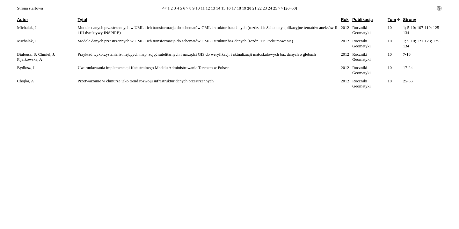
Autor (22, 19)
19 (244, 8)
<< (164, 8)
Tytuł (82, 19)
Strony (409, 19)
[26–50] (290, 8)
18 (239, 8)
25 (275, 8)
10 (198, 8)
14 (218, 8)
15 (223, 8)
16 (229, 8)
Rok (345, 19)
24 (270, 8)
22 (260, 8)
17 (234, 8)
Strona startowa (30, 8)
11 (203, 8)
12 (208, 8)
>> (280, 8)
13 (213, 8)
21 (254, 8)
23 (265, 8)
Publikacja (362, 19)
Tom (392, 19)
